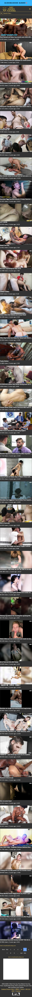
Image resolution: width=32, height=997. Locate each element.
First (7, 949)
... (17, 953)
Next (25, 953)
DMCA (17, 989)
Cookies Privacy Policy (7, 989)
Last (21, 953)
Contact (18, 991)
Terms (22, 989)
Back (3, 949)
